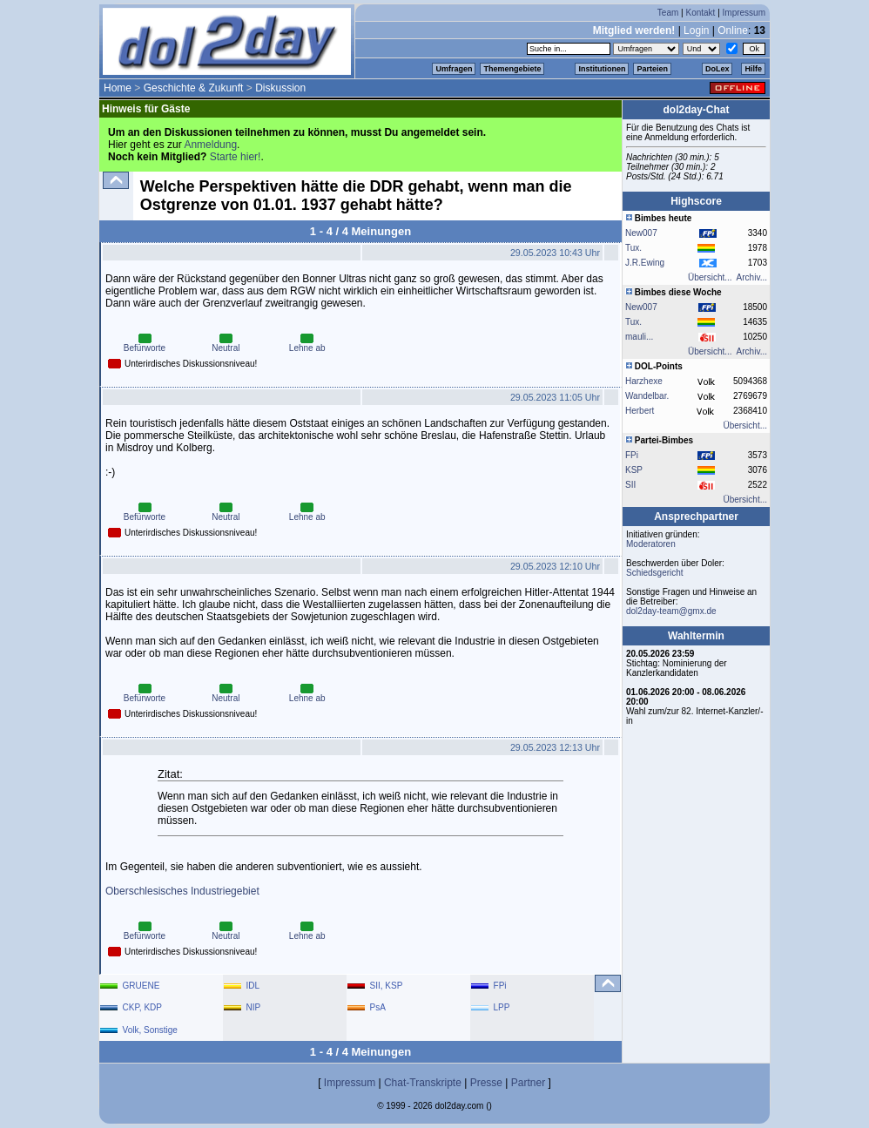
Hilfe (753, 68)
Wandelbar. (647, 396)
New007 (641, 233)
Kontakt (700, 12)
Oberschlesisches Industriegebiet (182, 891)
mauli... (639, 336)
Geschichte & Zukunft (194, 88)
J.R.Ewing (644, 262)
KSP (634, 470)
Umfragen (453, 68)
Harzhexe (644, 381)
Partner (528, 1083)
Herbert (639, 410)
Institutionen (601, 68)
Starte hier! (235, 157)
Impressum (744, 12)
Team (667, 12)
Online (732, 30)
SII (630, 485)
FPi (631, 455)
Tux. (633, 248)
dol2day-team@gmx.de (671, 611)
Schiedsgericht (655, 573)
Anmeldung (210, 144)
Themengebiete (512, 68)
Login (696, 30)
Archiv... (752, 277)
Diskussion (280, 88)
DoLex (717, 68)
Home (117, 88)
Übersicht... (710, 277)
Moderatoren (651, 544)
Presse (486, 1083)
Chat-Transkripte (422, 1083)
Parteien (652, 68)
